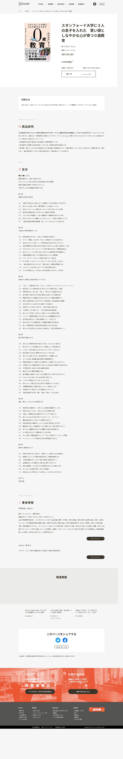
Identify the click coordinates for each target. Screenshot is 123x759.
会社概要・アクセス (79, 725)
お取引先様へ (55, 722)
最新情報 (34, 722)
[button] (19, 596)
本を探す (27, 11)
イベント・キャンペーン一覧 (40, 727)
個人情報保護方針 (36, 743)
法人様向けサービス (58, 730)
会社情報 (75, 722)
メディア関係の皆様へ (58, 732)
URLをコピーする (61, 647)
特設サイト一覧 (37, 730)
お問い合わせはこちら (83, 707)
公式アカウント (37, 732)
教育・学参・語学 (67, 54)
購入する (69, 74)
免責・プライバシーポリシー (47, 743)
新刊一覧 (21, 727)
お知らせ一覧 (36, 725)
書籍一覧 (21, 725)
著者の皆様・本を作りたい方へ (60, 725)
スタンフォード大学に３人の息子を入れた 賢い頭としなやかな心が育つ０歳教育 (52, 11)
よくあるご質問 (78, 734)
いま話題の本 (22, 730)
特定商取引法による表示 (60, 743)
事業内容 (76, 730)
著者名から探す (23, 732)
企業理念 (76, 732)
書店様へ (55, 727)
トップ (20, 11)
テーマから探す (23, 734)
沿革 (75, 727)
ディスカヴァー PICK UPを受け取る (40, 707)
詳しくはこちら (96, 538)
